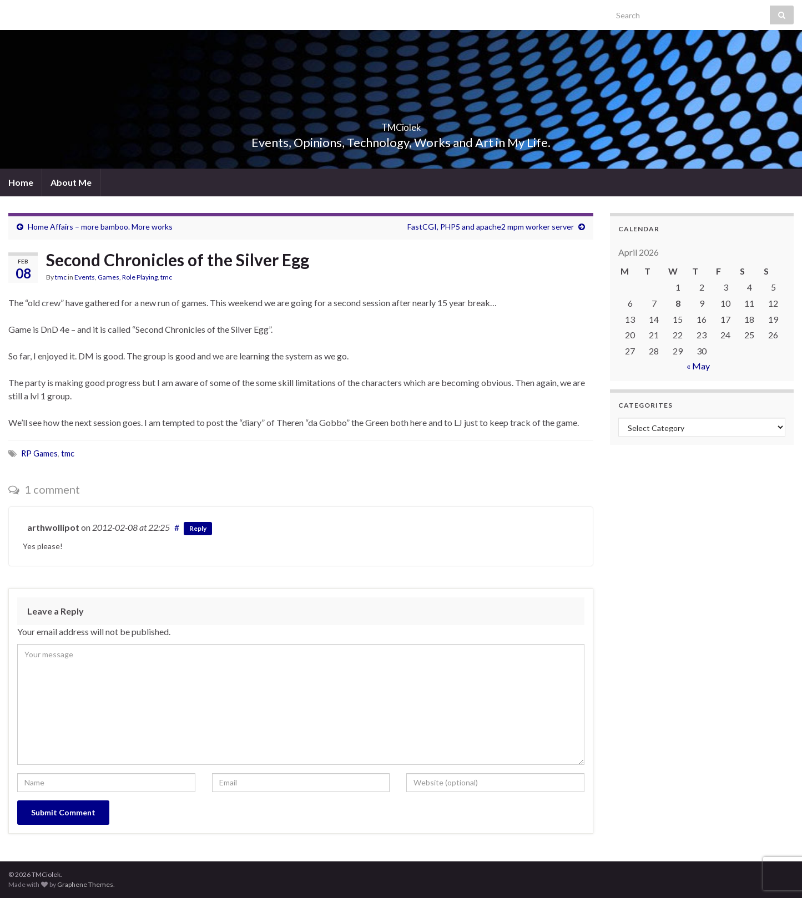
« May (698, 366)
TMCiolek (401, 124)
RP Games (39, 453)
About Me (71, 182)
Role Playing (140, 277)
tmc (61, 277)
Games (108, 277)
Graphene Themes (85, 884)
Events (84, 277)
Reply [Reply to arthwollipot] (197, 528)
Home (20, 182)
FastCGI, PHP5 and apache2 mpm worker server (490, 226)
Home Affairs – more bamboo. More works (100, 226)
